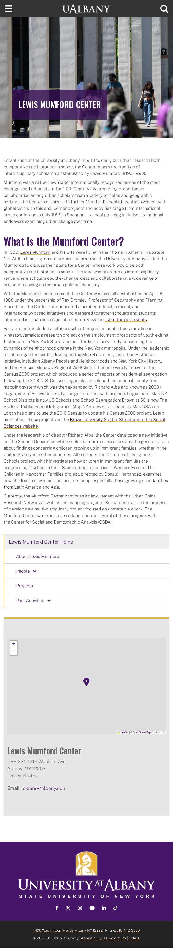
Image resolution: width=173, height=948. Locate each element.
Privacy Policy (115, 938)
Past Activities (30, 600)
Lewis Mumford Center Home (41, 541)
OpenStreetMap (142, 732)
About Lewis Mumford (37, 556)
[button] (86, 682)
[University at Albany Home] (86, 8)
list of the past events (126, 319)
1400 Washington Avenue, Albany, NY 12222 (68, 930)
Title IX (134, 938)
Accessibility (91, 938)
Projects (24, 585)
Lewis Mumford (35, 252)
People (23, 571)
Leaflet (122, 732)
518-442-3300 (128, 930)
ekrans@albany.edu (44, 788)
